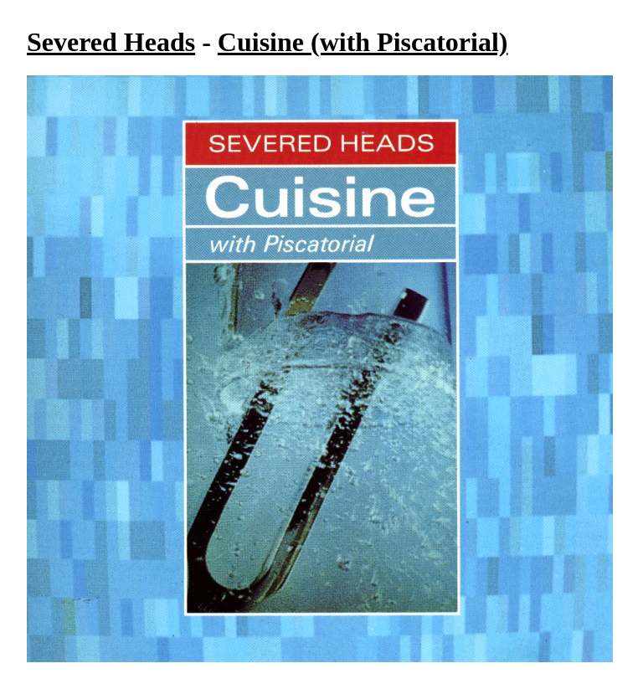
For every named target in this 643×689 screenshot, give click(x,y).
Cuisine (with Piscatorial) (363, 42)
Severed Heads (111, 42)
